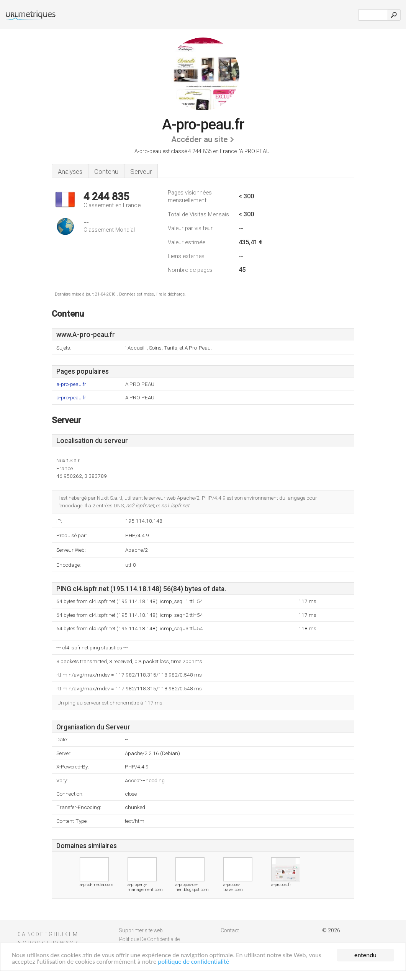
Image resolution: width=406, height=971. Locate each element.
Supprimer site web (141, 930)
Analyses (70, 171)
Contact (230, 930)
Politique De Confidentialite (149, 939)
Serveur (141, 171)
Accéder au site (199, 139)
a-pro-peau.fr (71, 384)
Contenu (106, 171)
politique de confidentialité (193, 962)
